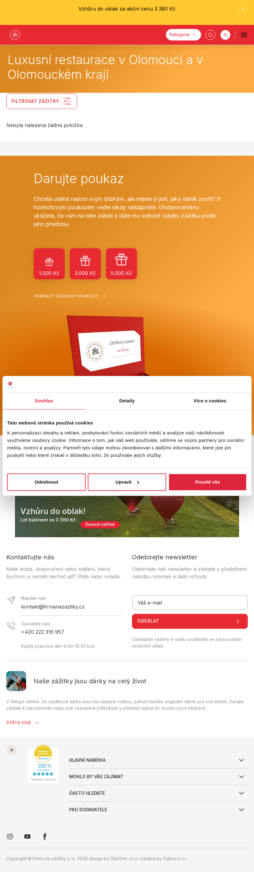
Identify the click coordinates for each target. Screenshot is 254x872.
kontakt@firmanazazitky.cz (53, 607)
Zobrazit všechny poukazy (71, 296)
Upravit (127, 482)
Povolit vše (207, 482)
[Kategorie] (183, 34)
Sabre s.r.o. (174, 858)
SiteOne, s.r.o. (125, 858)
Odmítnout (46, 482)
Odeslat (189, 621)
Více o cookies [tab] (210, 401)
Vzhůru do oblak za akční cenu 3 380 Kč (127, 9)
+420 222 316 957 (42, 632)
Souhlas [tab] (44, 401)
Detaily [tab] (127, 401)
